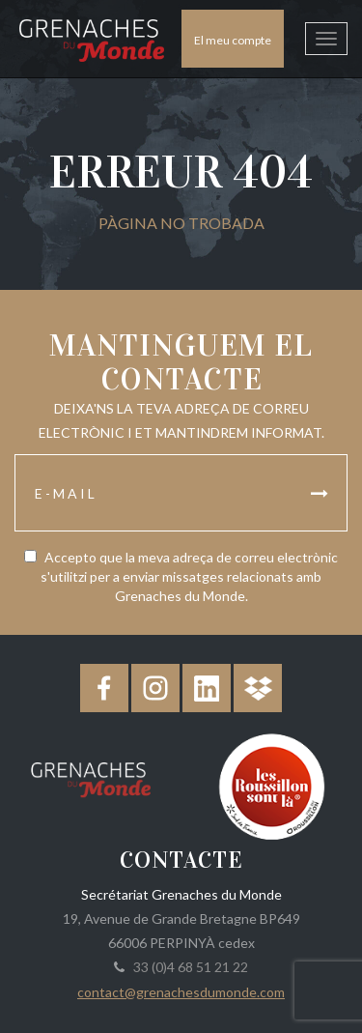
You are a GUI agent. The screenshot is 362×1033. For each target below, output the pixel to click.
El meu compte (232, 40)
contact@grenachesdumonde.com (181, 992)
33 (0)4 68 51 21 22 (187, 967)
